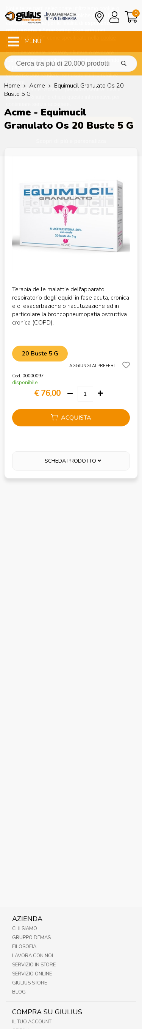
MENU (24, 41)
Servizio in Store (34, 964)
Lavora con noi (32, 955)
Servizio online (32, 974)
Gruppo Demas (31, 937)
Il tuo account (31, 1021)
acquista (71, 418)
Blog (19, 992)
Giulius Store (29, 983)
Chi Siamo (24, 928)
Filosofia (24, 946)
